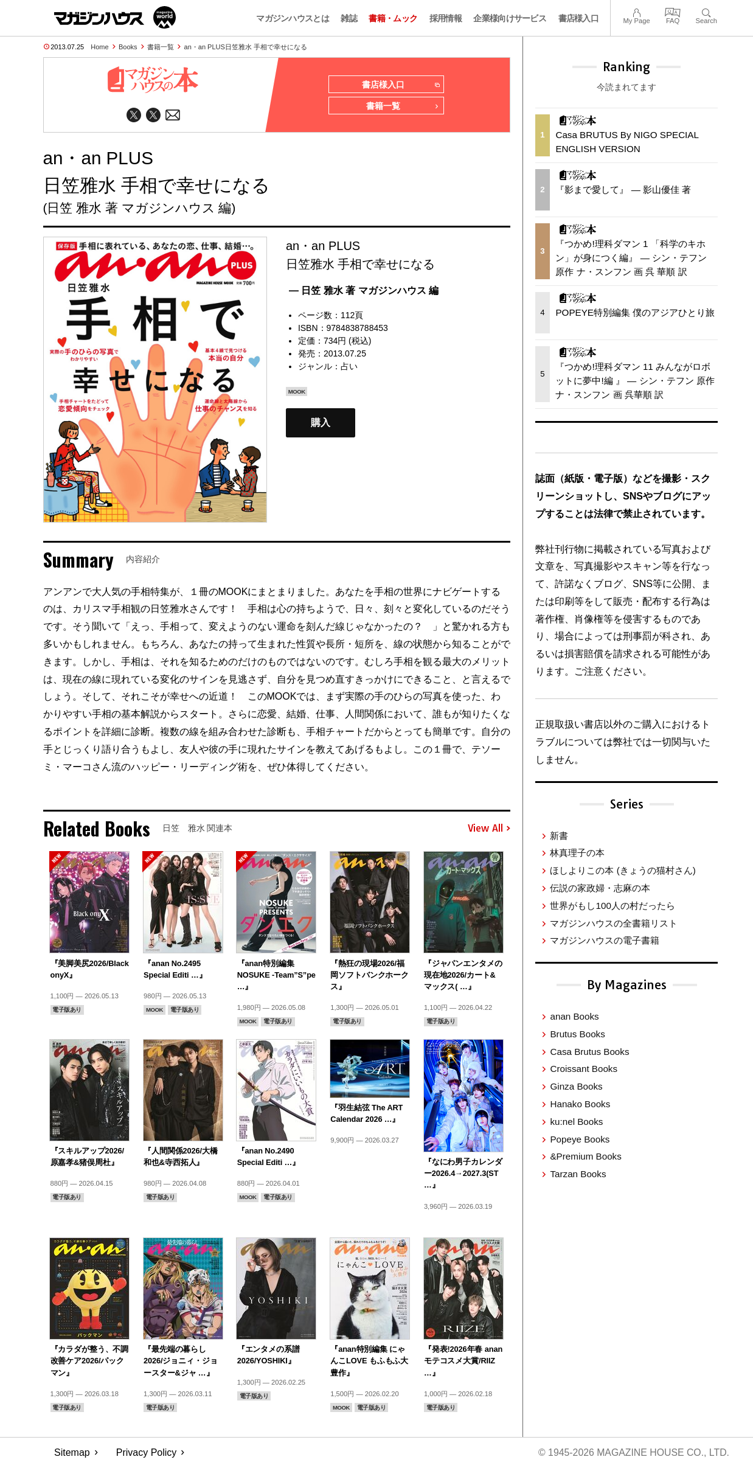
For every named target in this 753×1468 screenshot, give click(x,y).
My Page (636, 11)
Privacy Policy (146, 1453)
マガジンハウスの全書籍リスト (614, 923)
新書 (559, 835)
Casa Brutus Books (589, 1051)
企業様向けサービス (509, 18)
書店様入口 (578, 18)
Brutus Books (577, 1034)
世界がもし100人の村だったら (612, 905)
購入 (320, 423)
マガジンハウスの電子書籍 (604, 940)
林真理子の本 (577, 852)
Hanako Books (580, 1104)
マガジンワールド (115, 17)
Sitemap (72, 1453)
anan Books (574, 1016)
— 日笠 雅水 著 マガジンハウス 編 (364, 291)
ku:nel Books (576, 1121)
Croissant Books (583, 1068)
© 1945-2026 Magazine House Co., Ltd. (632, 1453)
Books (128, 46)
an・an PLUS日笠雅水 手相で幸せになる (245, 46)
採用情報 (445, 18)
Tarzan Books (578, 1174)
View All (489, 829)
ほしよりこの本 (622, 870)
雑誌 (349, 18)
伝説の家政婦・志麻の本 (600, 888)
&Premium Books (585, 1156)
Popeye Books (579, 1139)
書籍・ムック (393, 18)
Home (99, 46)
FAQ (673, 11)
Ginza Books (576, 1086)
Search (706, 11)
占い (349, 367)
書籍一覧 (160, 46)
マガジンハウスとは (292, 18)
